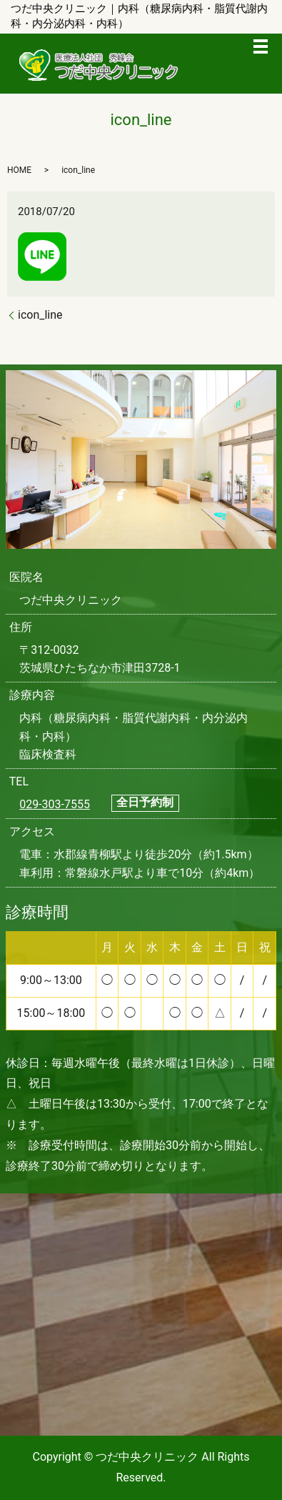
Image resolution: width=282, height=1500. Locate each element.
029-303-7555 (54, 804)
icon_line (40, 315)
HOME (19, 170)
